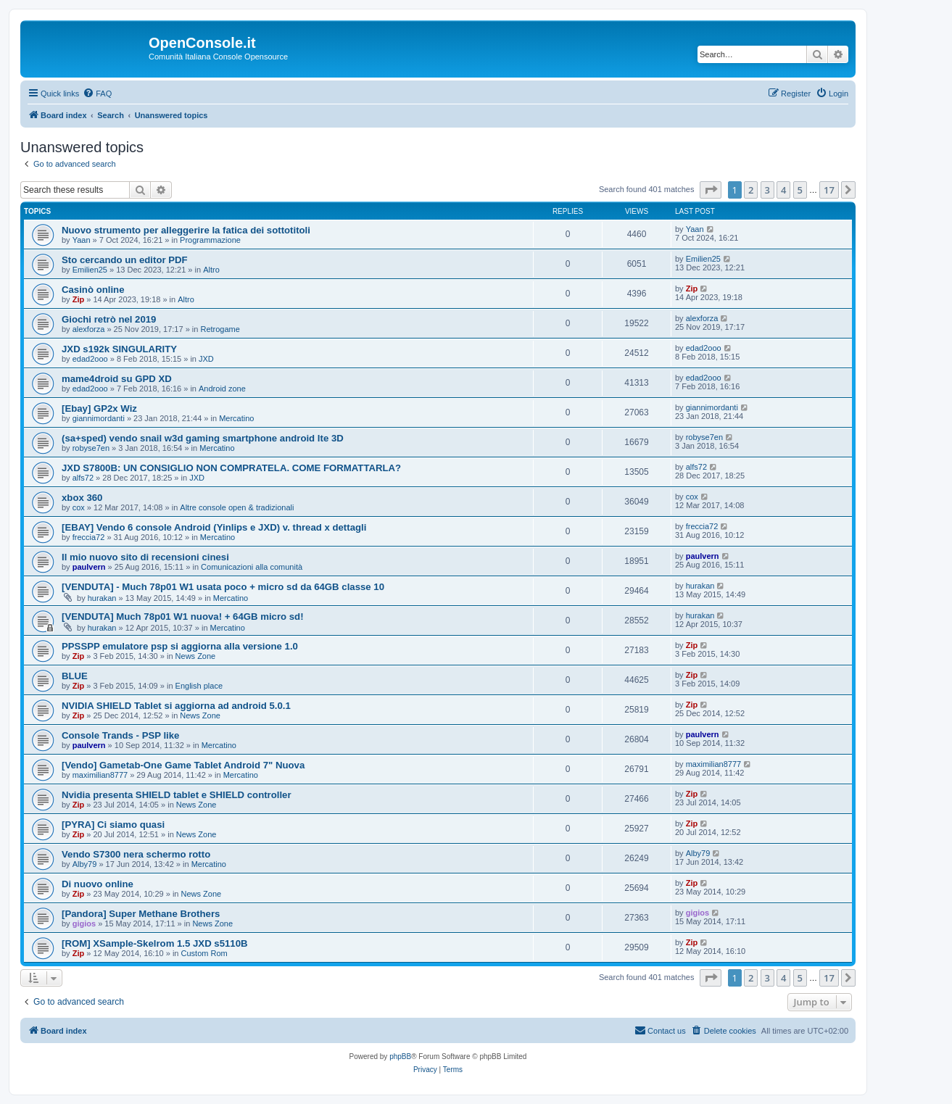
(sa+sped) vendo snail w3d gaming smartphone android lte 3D (203, 438)
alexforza (89, 329)
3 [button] (767, 189)
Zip (79, 299)
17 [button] (829, 189)
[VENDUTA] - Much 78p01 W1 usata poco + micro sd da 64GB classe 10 (223, 586)
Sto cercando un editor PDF (125, 259)
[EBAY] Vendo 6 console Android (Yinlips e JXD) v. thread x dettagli (214, 527)
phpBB (400, 1057)
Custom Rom (204, 953)
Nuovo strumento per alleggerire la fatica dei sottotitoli (186, 230)
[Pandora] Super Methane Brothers (141, 913)
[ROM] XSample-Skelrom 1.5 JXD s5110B (155, 943)
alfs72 (83, 477)
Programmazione (210, 240)
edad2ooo (90, 358)
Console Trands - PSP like (120, 735)
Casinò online (93, 289)
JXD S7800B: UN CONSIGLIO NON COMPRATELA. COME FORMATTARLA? (231, 467)
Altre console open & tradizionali (237, 507)
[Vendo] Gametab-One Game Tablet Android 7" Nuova (183, 765)
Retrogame (219, 329)
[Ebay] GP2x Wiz (99, 408)
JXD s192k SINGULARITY (119, 349)
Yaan (82, 240)
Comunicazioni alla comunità (251, 567)
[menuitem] (97, 93)
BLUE (75, 676)
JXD (206, 358)
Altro (211, 269)
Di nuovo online (97, 884)
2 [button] (750, 189)
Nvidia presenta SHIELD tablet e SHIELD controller (176, 794)
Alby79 (85, 864)
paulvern (89, 567)
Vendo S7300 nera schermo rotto (136, 854)
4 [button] (783, 189)
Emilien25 (90, 269)
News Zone (195, 656)
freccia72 (89, 537)
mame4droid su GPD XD (117, 378)
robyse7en (91, 448)
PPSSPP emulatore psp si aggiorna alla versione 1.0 (180, 646)
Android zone (222, 388)
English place (199, 685)
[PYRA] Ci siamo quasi (113, 824)
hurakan (102, 598)
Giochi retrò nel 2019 (109, 319)
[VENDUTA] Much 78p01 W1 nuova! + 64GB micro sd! (183, 616)
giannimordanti (99, 418)
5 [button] (800, 189)
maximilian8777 (100, 775)
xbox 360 (82, 497)
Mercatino (236, 418)
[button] (710, 190)
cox (79, 507)
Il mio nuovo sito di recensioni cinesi (145, 557)
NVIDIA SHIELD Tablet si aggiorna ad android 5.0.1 (176, 705)
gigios (84, 923)
